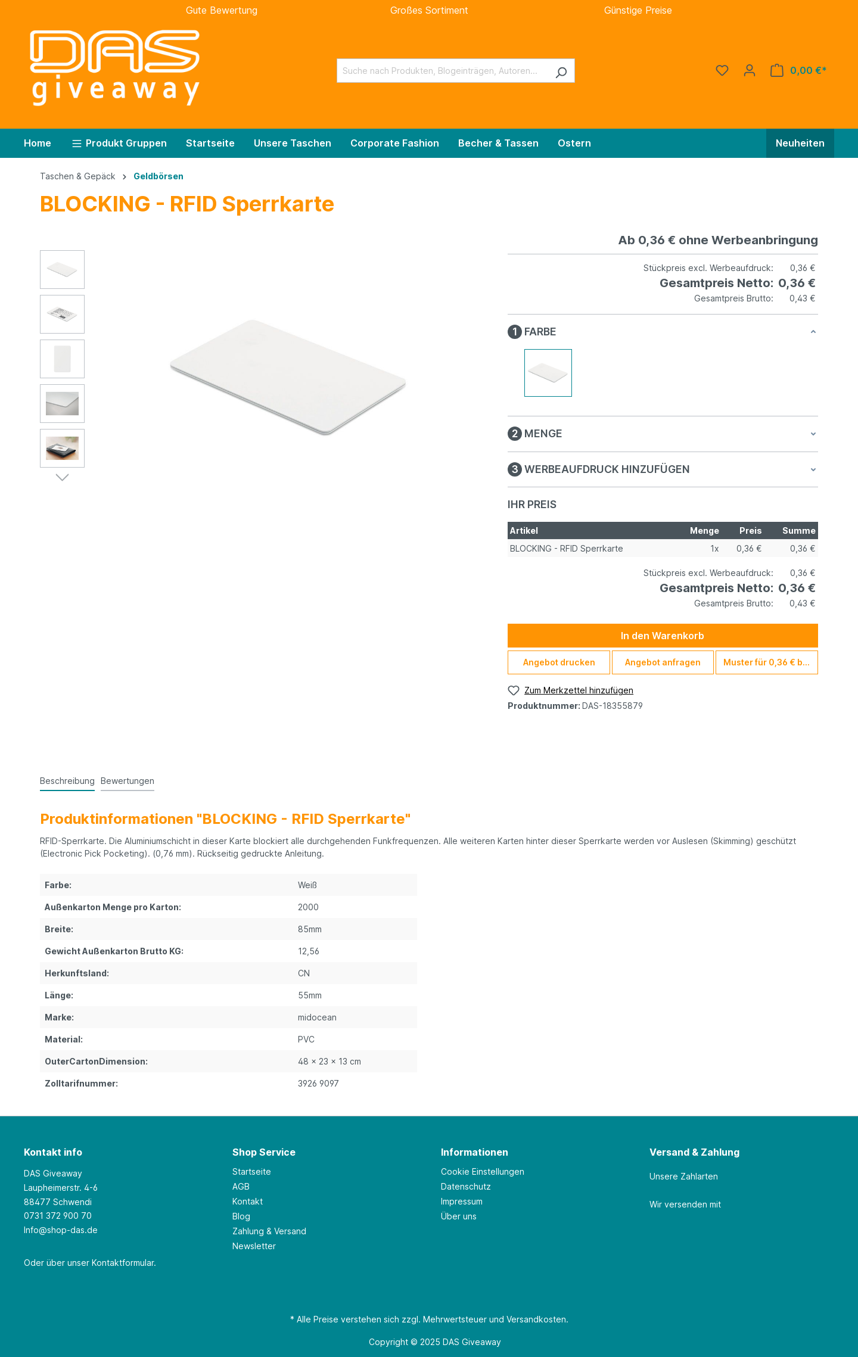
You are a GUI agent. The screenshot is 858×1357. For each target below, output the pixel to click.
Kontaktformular (123, 1263)
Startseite (251, 1171)
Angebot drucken (559, 662)
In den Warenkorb (662, 636)
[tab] (67, 779)
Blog (241, 1216)
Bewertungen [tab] (127, 781)
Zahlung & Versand (269, 1231)
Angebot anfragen (663, 662)
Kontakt (247, 1201)
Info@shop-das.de (61, 1230)
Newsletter (254, 1246)
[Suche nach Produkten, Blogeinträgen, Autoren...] (442, 70)
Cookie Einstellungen (482, 1171)
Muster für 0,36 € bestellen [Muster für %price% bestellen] (770, 662)
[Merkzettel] (722, 70)
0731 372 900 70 (58, 1215)
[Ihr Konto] (749, 70)
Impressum (462, 1201)
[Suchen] (561, 70)
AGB (241, 1186)
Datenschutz (466, 1186)
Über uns (459, 1216)
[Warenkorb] (798, 70)
